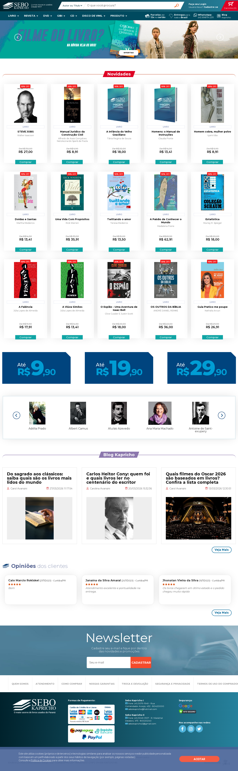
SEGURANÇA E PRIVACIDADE (172, 683)
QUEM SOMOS (20, 683)
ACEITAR (199, 759)
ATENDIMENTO (45, 683)
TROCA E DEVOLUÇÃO (135, 683)
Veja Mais (222, 549)
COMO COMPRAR (71, 683)
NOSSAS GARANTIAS (102, 683)
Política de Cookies (41, 760)
